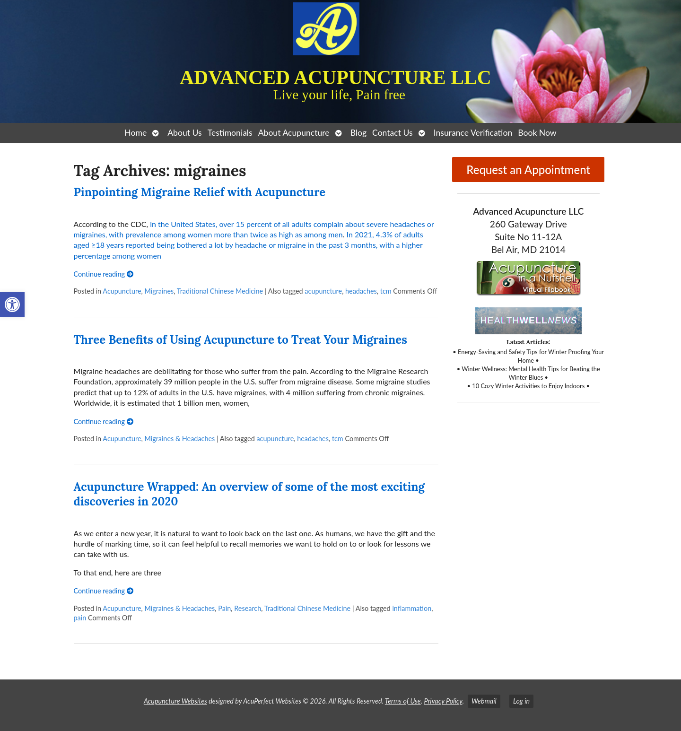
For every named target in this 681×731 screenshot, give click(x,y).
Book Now (537, 133)
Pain (224, 608)
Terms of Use (403, 701)
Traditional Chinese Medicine (220, 291)
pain (80, 618)
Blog (358, 133)
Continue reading (103, 274)
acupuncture (323, 291)
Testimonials (230, 133)
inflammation (411, 608)
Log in (521, 701)
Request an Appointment (528, 169)
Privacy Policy (443, 701)
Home (135, 133)
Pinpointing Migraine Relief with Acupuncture (200, 192)
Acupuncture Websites (175, 701)
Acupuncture (122, 291)
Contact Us (392, 133)
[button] (12, 304)
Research (247, 608)
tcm (386, 291)
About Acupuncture (294, 133)
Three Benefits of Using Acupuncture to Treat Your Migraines (240, 339)
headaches (361, 291)
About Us (184, 133)
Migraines (159, 291)
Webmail (484, 701)
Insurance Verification (473, 133)
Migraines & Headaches (179, 439)
